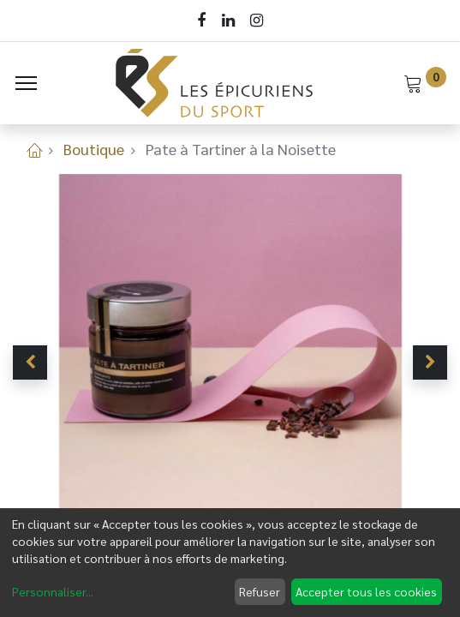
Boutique (93, 149)
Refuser (259, 591)
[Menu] (26, 83)
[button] (30, 362)
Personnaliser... (52, 591)
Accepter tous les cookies (366, 591)
